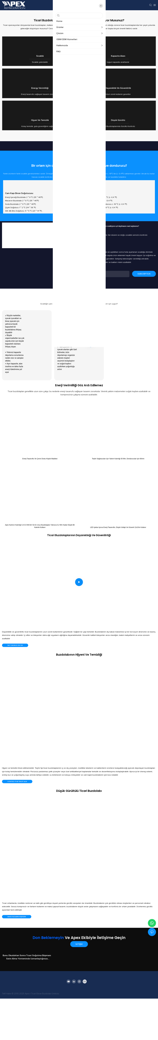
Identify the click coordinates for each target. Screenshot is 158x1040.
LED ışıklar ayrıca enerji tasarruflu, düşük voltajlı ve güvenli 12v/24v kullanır (118, 569)
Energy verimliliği (40, 109)
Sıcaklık (40, 63)
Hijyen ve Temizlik (40, 155)
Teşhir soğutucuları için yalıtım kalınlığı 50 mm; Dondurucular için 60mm (118, 500)
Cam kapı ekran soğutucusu (19, 235)
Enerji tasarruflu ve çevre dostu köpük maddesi (39, 500)
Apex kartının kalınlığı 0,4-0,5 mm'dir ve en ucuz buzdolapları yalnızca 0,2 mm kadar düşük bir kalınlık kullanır (40, 567)
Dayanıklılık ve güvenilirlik (118, 109)
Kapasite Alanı (118, 63)
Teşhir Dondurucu (91, 235)
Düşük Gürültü (118, 155)
